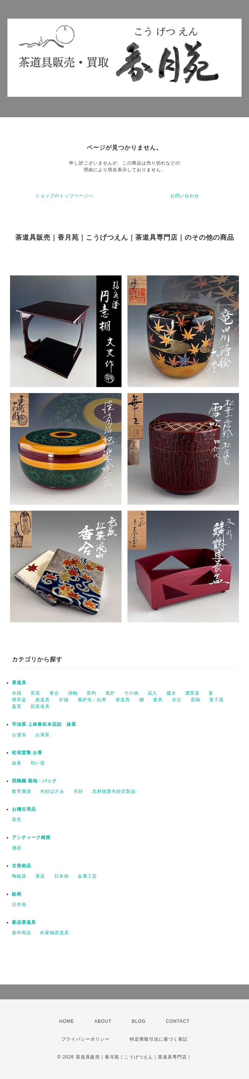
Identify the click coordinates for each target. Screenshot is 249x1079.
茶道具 (19, 682)
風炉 (110, 693)
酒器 (17, 847)
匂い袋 (37, 763)
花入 (152, 693)
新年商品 (21, 932)
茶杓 (91, 693)
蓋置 (17, 706)
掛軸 (73, 693)
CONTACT (178, 1021)
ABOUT (102, 1021)
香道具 (123, 699)
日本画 (61, 876)
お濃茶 (19, 734)
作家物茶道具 (54, 932)
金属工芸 (87, 876)
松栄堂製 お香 (27, 752)
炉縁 (64, 699)
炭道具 (42, 699)
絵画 (17, 894)
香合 (54, 693)
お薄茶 (42, 734)
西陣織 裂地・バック (34, 780)
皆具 (158, 699)
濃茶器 (192, 693)
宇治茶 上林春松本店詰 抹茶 (44, 724)
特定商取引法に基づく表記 (159, 1039)
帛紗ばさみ (52, 791)
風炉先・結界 (92, 699)
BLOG (139, 1021)
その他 (131, 693)
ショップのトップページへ (64, 195)
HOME (66, 1021)
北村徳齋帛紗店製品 (114, 791)
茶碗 (195, 699)
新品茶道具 (24, 922)
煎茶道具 (40, 706)
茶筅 (17, 819)
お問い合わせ (184, 195)
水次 (176, 699)
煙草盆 (19, 699)
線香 (17, 763)
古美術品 (21, 865)
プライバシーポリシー (85, 1039)
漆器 (40, 876)
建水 (171, 693)
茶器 (35, 693)
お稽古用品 (24, 809)
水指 (17, 693)
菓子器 (216, 699)
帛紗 (78, 791)
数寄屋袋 (21, 791)
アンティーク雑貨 (31, 837)
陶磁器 (19, 876)
